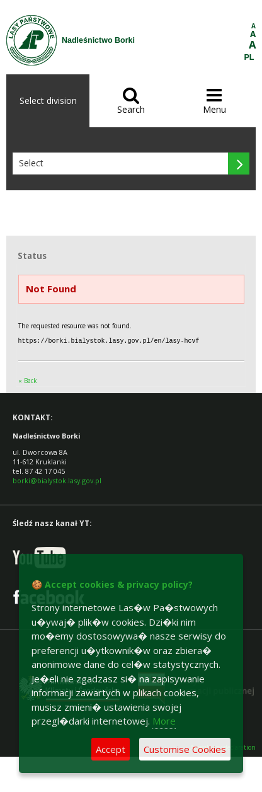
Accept (110, 749)
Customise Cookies (185, 749)
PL (249, 57)
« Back (27, 380)
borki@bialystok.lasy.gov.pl (57, 480)
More (164, 721)
